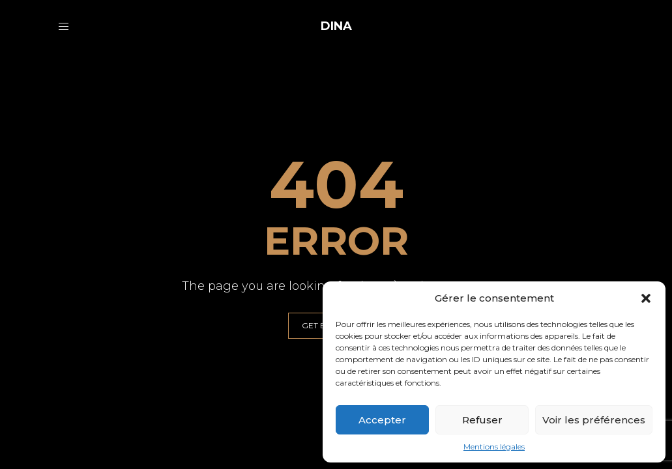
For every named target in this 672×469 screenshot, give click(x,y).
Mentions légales (494, 446)
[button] (645, 298)
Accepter (382, 420)
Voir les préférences (593, 420)
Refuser (482, 420)
